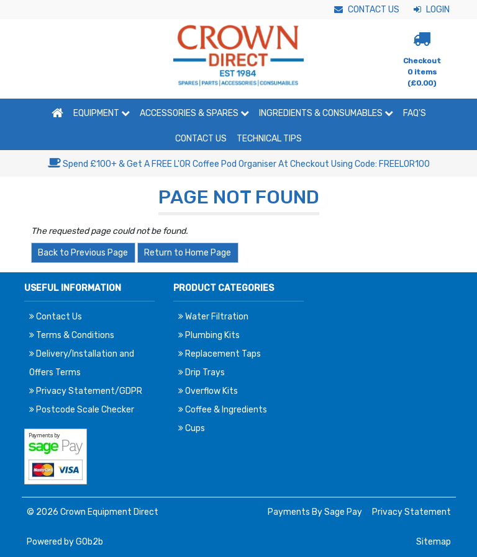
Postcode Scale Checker (81, 409)
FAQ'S (414, 113)
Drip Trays (201, 372)
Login (432, 9)
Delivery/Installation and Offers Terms (81, 363)
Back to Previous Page (83, 252)
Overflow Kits (208, 391)
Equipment (101, 113)
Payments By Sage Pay (315, 512)
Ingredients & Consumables (326, 113)
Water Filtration (213, 316)
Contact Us (366, 9)
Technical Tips (269, 138)
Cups (191, 428)
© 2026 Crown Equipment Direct (92, 512)
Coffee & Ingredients (222, 409)
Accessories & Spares (194, 113)
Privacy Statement (411, 512)
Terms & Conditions (71, 335)
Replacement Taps (219, 354)
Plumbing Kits (209, 335)
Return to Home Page (187, 252)
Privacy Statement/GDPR (85, 391)
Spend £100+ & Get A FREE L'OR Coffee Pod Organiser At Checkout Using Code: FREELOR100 (239, 164)
